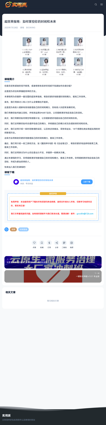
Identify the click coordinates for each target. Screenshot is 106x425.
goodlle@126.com (85, 213)
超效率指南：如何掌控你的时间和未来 (36, 180)
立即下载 (86, 182)
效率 (13, 229)
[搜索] (95, 4)
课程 (22, 27)
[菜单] (101, 4)
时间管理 (23, 229)
